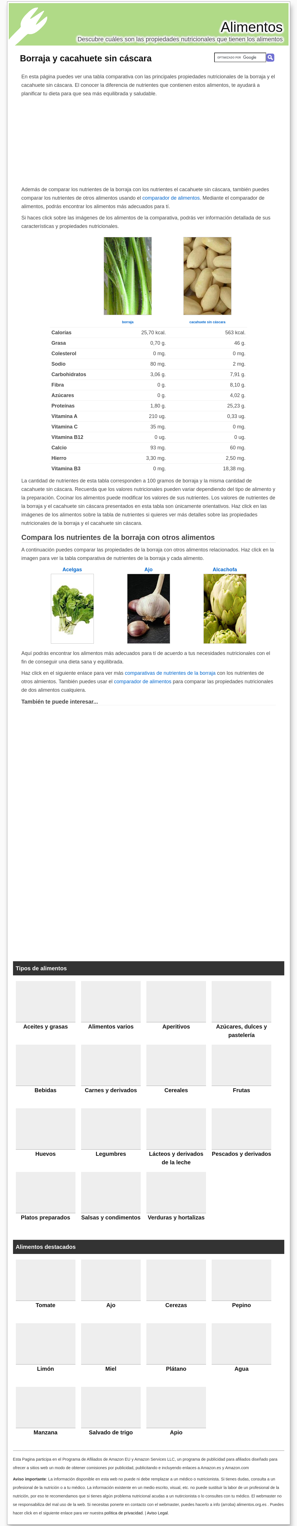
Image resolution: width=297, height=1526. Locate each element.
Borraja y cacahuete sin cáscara (86, 58)
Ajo (148, 569)
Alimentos (252, 27)
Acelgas (72, 569)
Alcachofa (225, 569)
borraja (128, 322)
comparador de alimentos (171, 198)
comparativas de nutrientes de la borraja (170, 673)
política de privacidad (123, 1513)
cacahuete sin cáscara (207, 322)
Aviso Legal (157, 1513)
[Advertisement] (148, 140)
